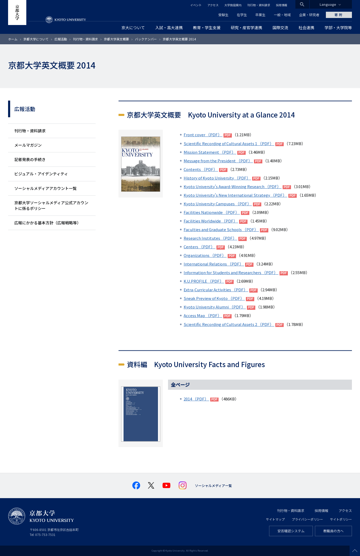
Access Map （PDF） (203, 315)
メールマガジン (28, 145)
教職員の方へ (333, 530)
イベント (196, 5)
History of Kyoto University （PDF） (217, 178)
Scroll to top (355, 551)
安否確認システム (291, 530)
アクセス (213, 5)
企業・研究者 (309, 14)
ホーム (12, 39)
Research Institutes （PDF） (210, 238)
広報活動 (60, 39)
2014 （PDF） (196, 398)
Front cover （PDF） (203, 134)
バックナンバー (146, 39)
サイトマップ (275, 519)
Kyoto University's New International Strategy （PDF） (235, 195)
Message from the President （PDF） (218, 160)
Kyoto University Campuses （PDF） (218, 203)
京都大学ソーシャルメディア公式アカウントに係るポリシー (51, 205)
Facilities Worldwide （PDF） (211, 221)
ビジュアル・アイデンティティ (41, 173)
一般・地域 (282, 14)
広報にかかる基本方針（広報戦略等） (47, 222)
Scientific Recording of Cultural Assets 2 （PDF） (229, 324)
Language (328, 4)
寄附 (338, 14)
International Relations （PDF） (214, 264)
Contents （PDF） (201, 169)
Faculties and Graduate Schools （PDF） (221, 229)
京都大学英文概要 (116, 39)
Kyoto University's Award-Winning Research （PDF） (233, 186)
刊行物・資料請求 (258, 5)
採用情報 (281, 5)
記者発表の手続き (30, 159)
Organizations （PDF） (205, 255)
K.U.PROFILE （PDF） (204, 281)
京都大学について (35, 39)
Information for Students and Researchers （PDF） (231, 272)
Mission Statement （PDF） (210, 152)
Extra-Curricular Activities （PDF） (216, 289)
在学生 (242, 14)
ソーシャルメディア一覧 (213, 485)
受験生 (223, 14)
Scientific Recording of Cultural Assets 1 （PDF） (229, 143)
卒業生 (260, 14)
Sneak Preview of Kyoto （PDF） (214, 298)
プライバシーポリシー (307, 519)
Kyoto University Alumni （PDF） (215, 307)
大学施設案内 (232, 5)
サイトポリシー (341, 519)
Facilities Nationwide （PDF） (212, 212)
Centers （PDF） (199, 246)
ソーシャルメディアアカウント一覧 (45, 188)
